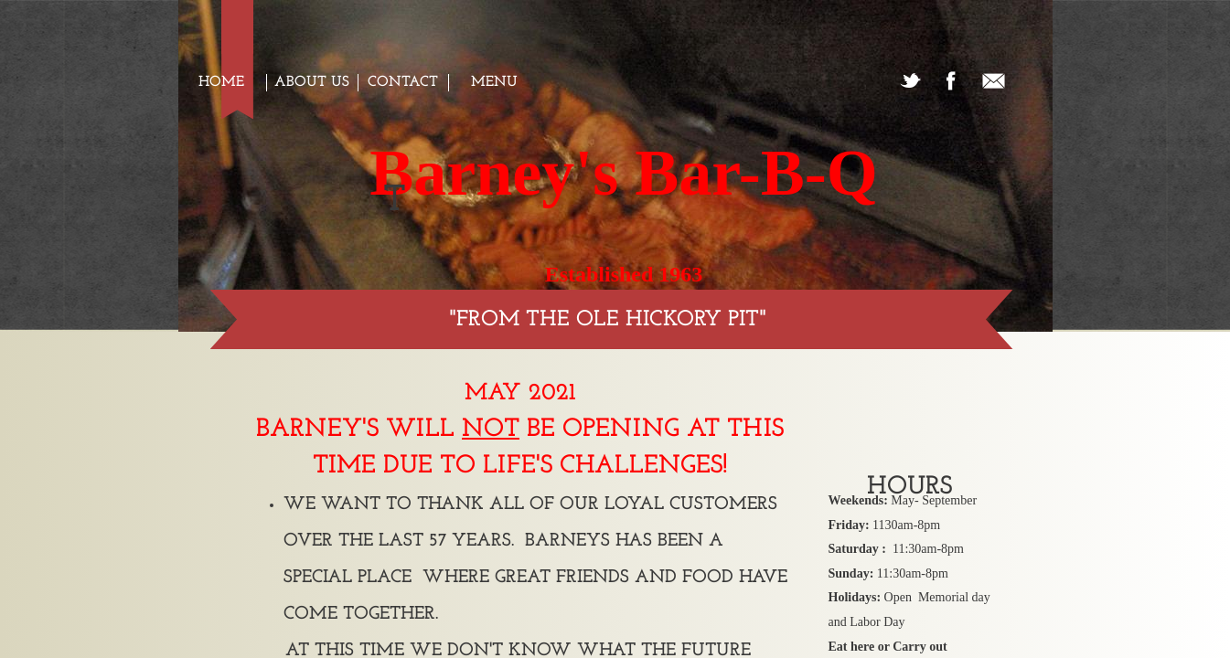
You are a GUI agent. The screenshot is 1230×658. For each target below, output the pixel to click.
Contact (403, 82)
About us (311, 82)
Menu (494, 82)
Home (221, 82)
